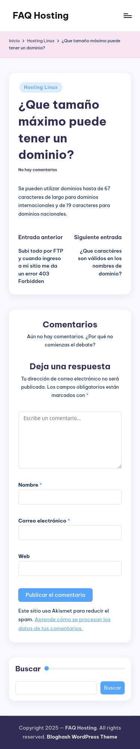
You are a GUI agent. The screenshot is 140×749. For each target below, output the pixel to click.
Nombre (30, 484)
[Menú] (127, 15)
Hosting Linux (41, 87)
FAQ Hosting (41, 15)
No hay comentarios (37, 170)
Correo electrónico (44, 520)
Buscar (28, 668)
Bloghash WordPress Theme (82, 736)
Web (24, 556)
